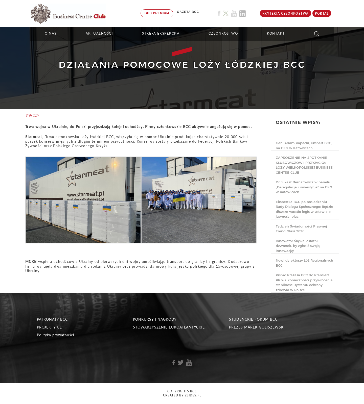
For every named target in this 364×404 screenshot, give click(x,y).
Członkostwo (223, 33)
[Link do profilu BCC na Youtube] (234, 13)
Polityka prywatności (55, 335)
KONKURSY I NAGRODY (155, 319)
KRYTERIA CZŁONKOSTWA (285, 13)
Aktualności (99, 33)
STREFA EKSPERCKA (160, 33)
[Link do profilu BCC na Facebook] (219, 13)
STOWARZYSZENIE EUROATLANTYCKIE (169, 327)
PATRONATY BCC (52, 319)
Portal (322, 13)
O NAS (51, 33)
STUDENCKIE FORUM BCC (253, 319)
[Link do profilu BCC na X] (226, 13)
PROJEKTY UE (49, 327)
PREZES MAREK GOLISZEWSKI (257, 327)
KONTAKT (276, 33)
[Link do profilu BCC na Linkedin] (242, 13)
